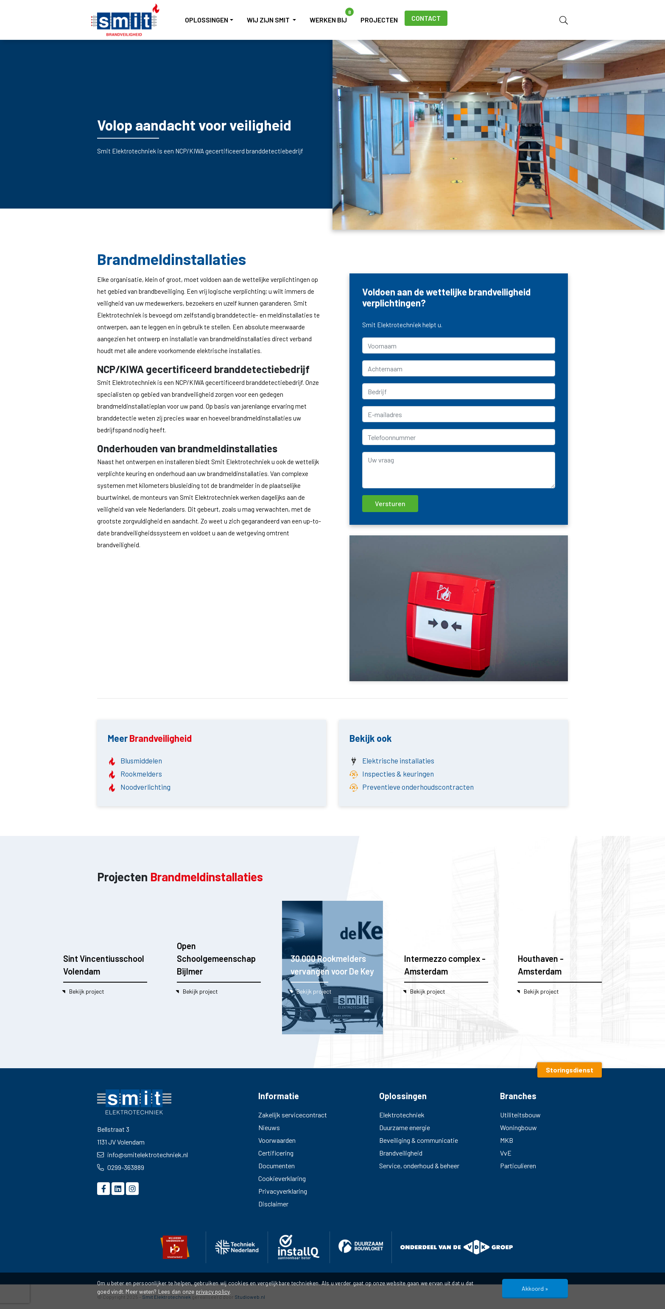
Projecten (379, 20)
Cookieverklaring (282, 1178)
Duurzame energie (404, 1127)
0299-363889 (120, 1167)
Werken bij (332, 16)
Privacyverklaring (282, 1191)
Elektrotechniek (402, 1115)
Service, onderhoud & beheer (419, 1165)
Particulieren (518, 1165)
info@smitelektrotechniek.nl (142, 1154)
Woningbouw (518, 1127)
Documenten (276, 1165)
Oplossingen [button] (206, 20)
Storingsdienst (569, 1070)
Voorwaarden (277, 1140)
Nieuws (269, 1127)
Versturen (390, 503)
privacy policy (213, 1291)
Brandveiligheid (400, 1153)
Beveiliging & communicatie (418, 1140)
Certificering (275, 1153)
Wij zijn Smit (269, 20)
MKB (506, 1140)
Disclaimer (273, 1204)
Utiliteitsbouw (520, 1115)
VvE (505, 1153)
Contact (426, 18)
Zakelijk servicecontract (292, 1115)
